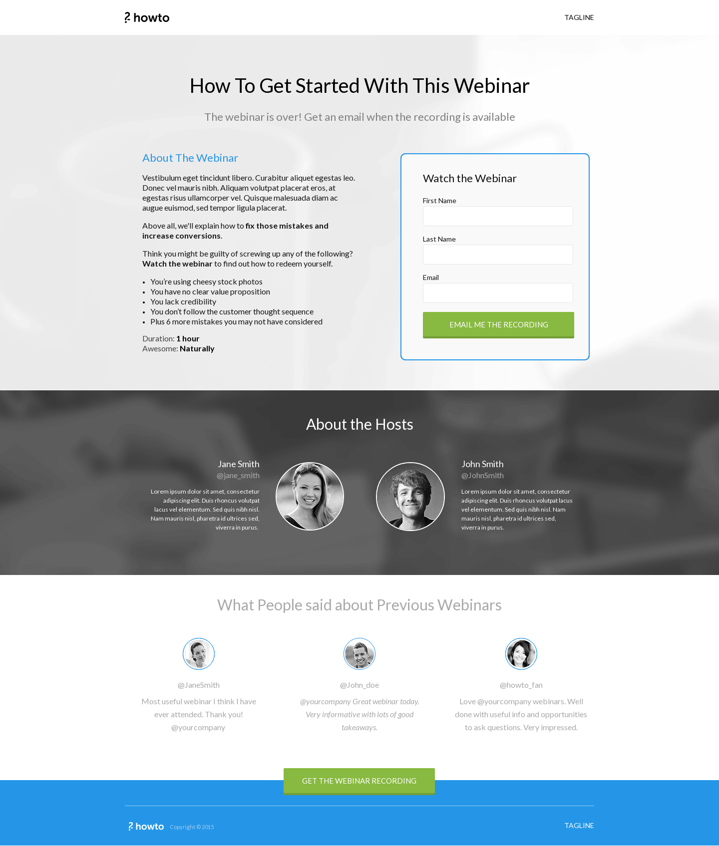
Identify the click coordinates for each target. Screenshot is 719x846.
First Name (439, 200)
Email (431, 277)
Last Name (439, 239)
